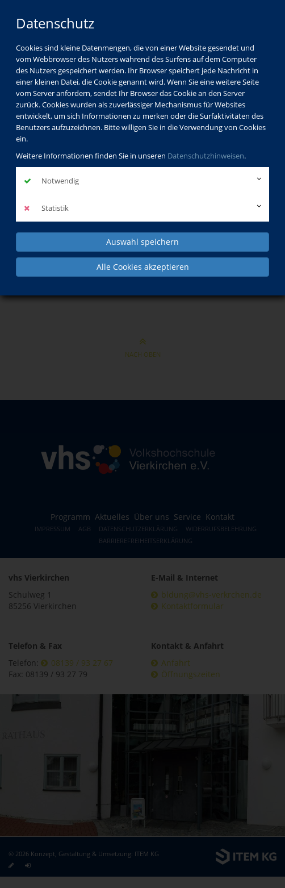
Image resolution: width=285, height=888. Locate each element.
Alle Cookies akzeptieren (143, 266)
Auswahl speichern (142, 241)
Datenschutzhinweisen (205, 156)
